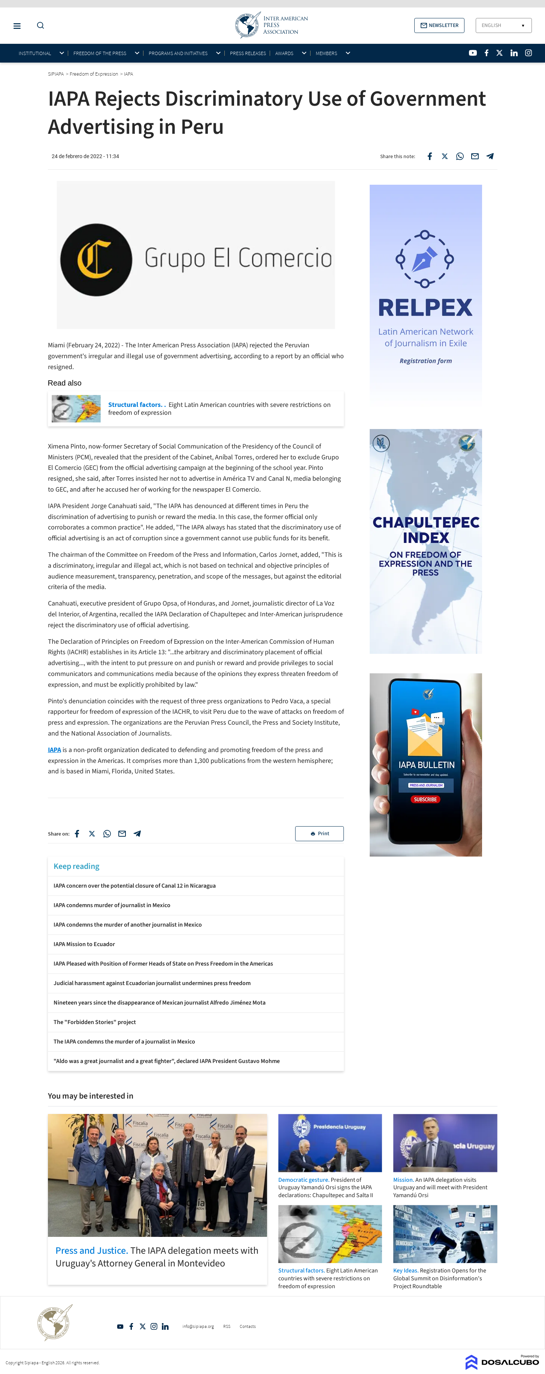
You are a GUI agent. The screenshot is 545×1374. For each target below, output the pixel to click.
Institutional (35, 53)
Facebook (131, 1326)
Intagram (154, 1326)
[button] (439, 25)
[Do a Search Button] (38, 26)
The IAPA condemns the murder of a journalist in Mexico (124, 1042)
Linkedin (165, 1326)
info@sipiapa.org (198, 1326)
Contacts (248, 1326)
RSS (226, 1326)
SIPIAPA (56, 73)
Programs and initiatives (178, 53)
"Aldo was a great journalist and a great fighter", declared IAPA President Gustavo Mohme (167, 1061)
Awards (284, 53)
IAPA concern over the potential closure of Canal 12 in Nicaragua (135, 886)
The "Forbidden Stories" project (95, 1022)
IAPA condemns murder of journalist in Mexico (112, 905)
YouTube (120, 1326)
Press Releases (248, 53)
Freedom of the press (99, 53)
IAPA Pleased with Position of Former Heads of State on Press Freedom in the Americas (163, 964)
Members (326, 53)
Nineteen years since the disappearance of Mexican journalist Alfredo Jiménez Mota (160, 1003)
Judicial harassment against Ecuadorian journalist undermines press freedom (152, 983)
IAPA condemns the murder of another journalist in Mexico (128, 925)
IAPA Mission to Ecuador (84, 944)
